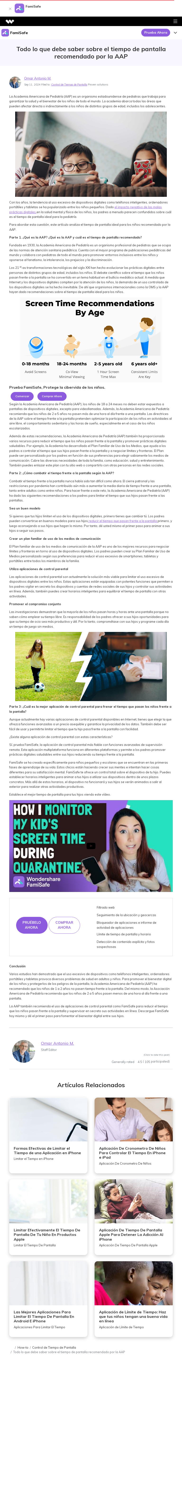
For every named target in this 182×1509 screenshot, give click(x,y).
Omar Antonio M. (37, 78)
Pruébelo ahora (32, 925)
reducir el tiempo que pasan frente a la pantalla (123, 521)
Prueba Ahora (155, 32)
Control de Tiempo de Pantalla (69, 84)
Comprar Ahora (52, 396)
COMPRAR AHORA (64, 925)
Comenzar (22, 396)
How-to (23, 1347)
